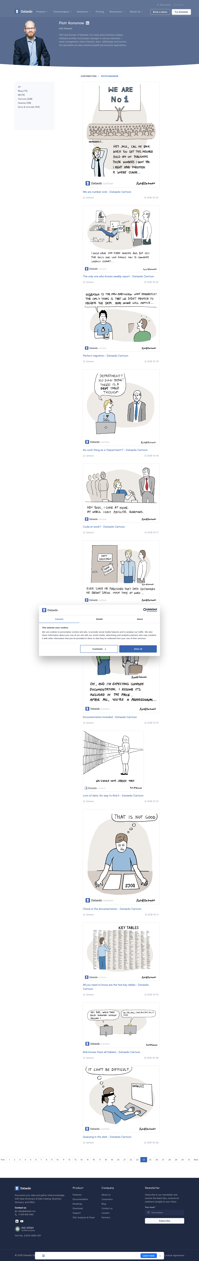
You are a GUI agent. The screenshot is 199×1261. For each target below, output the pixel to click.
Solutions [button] (83, 11)
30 (182, 1160)
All (19, 86)
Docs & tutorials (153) (29, 107)
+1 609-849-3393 (24, 1214)
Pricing (100, 11)
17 (100, 1160)
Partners (106, 1217)
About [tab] (140, 619)
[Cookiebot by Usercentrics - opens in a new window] (145, 610)
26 (157, 1160)
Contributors (89, 76)
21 (124, 1160)
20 (118, 1160)
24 (144, 1160)
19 (112, 1160)
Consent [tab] (59, 619)
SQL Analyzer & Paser (84, 1217)
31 (189, 1160)
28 (169, 1160)
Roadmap (77, 1203)
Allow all (138, 649)
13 (75, 1160)
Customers (107, 1199)
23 (137, 1160)
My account (163, 5)
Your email (150, 1207)
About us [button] (135, 11)
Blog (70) (22, 90)
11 (63, 1160)
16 (94, 1160)
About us (106, 1194)
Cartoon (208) (25, 99)
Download (78, 1208)
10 (58, 1160)
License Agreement (174, 1255)
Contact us (107, 1208)
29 (176, 1160)
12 (69, 1160)
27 (163, 1160)
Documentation (80, 1199)
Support (77, 1213)
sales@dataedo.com (25, 1211)
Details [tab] (99, 619)
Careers (106, 1213)
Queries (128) (24, 103)
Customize (99, 649)
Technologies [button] (61, 11)
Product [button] (41, 11)
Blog (104, 1203)
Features (77, 1194)
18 (106, 1160)
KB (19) (21, 94)
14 (82, 1160)
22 (131, 1160)
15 (88, 1160)
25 (150, 1160)
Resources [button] (116, 11)
